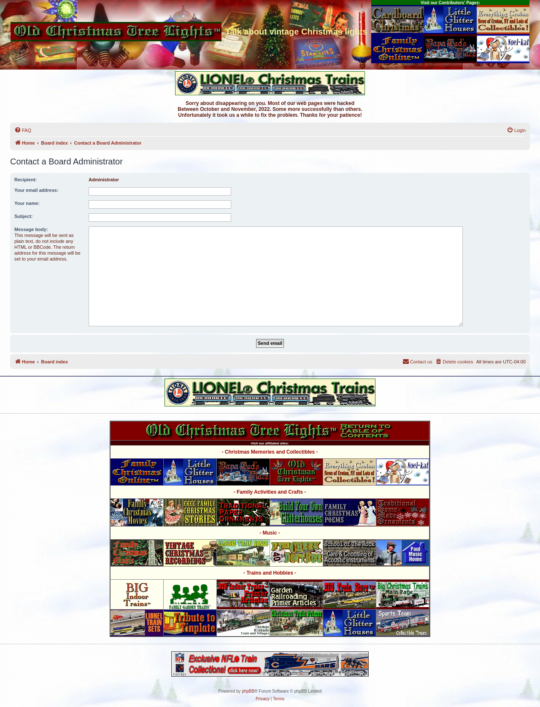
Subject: (23, 216)
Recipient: (25, 179)
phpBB (248, 691)
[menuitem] (22, 130)
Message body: (31, 229)
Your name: (27, 203)
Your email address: (36, 190)
